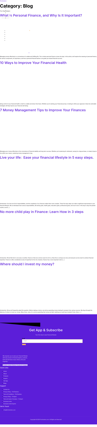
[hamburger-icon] (89, 31)
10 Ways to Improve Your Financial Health (33, 63)
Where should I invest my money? (27, 264)
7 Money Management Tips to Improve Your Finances (43, 110)
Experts (9, 36)
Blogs (8, 38)
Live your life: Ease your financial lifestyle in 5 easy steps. (47, 157)
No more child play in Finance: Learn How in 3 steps (41, 212)
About (9, 32)
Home (9, 30)
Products (9, 34)
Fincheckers (3, 1)
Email (23, 339)
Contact (9, 40)
